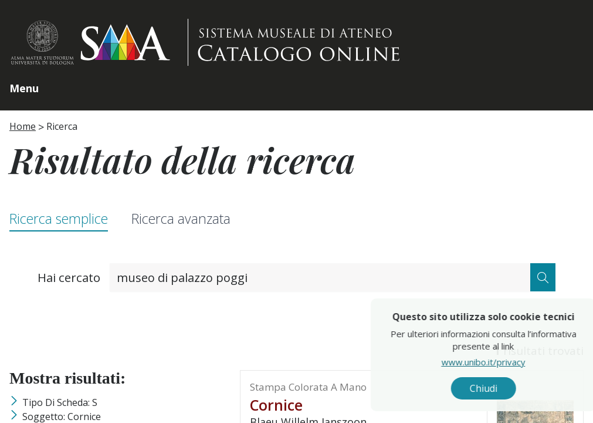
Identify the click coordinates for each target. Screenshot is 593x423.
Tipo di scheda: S (59, 402)
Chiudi (506, 388)
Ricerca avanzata (181, 218)
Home (22, 126)
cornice (276, 405)
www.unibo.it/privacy (506, 361)
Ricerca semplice (58, 218)
